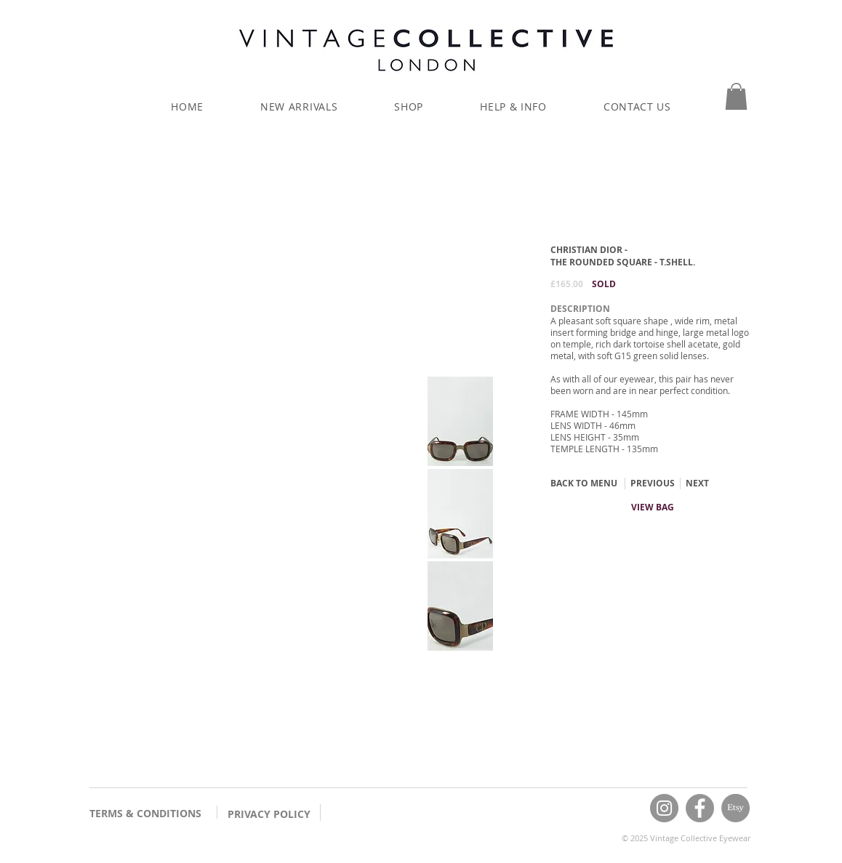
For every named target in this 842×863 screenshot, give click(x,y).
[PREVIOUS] (652, 483)
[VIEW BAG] (652, 507)
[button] (736, 96)
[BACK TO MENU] (584, 483)
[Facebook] (700, 808)
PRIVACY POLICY (269, 814)
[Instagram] (664, 808)
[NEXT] (697, 483)
